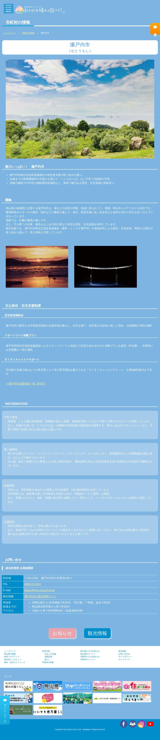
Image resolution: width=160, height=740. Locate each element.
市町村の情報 (28, 33)
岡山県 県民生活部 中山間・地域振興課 (76, 729)
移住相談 (155, 28)
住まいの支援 (50, 654)
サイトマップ (124, 659)
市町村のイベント (88, 659)
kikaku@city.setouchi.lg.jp (39, 590)
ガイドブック (5, 710)
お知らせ (62, 633)
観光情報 (97, 633)
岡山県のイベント (88, 654)
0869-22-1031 (32, 584)
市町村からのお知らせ (90, 657)
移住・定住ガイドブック (14, 662)
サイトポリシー (125, 657)
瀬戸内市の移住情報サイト (40, 596)
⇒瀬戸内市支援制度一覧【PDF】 (26, 383)
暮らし (47, 659)
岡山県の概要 (10, 654)
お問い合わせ (124, 654)
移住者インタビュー (12, 659)
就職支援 (48, 657)
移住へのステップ (12, 657)
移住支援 (46, 651)
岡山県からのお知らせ (90, 651)
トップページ (10, 651)
